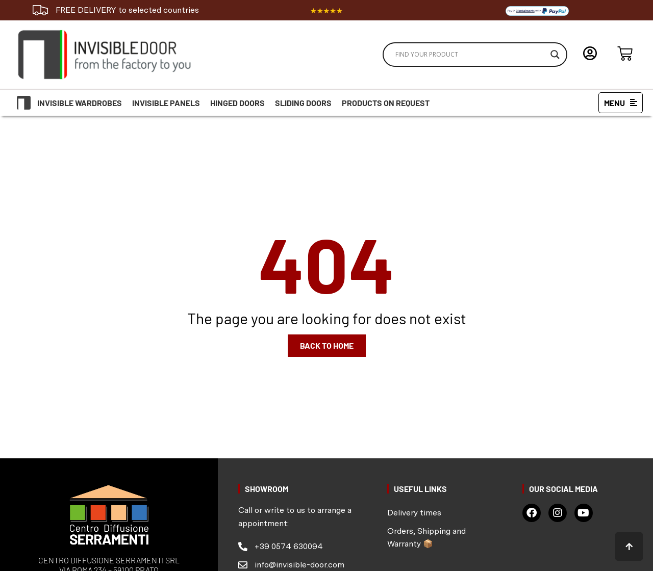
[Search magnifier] (555, 54)
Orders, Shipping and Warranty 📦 (426, 537)
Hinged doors (237, 103)
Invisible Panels (166, 103)
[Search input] (470, 54)
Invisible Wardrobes (79, 103)
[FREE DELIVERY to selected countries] (40, 10)
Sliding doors (303, 103)
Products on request (386, 103)
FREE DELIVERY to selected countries (127, 10)
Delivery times (414, 512)
